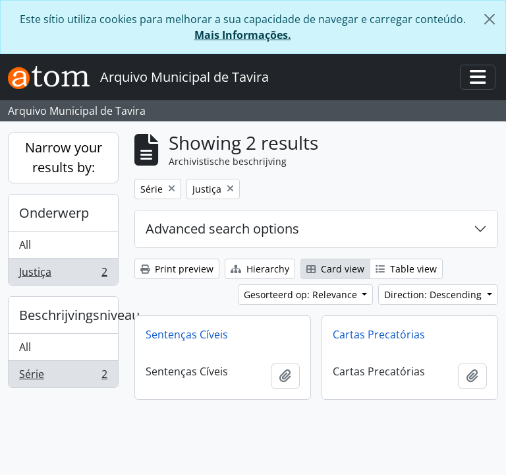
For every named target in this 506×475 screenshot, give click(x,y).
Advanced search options (222, 229)
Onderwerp (54, 213)
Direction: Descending (434, 294)
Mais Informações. (242, 35)
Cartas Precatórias (379, 334)
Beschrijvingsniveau (68, 315)
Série (62, 376)
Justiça (62, 274)
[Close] (489, 19)
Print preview (176, 269)
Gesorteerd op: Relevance (302, 294)
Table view (406, 269)
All (25, 245)
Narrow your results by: (63, 157)
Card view (335, 269)
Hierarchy (260, 269)
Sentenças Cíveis (187, 334)
